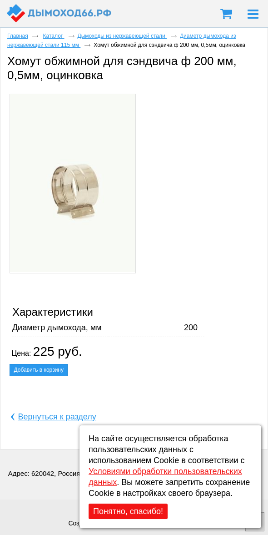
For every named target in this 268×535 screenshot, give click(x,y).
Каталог (54, 36)
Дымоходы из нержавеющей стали (122, 36)
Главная (17, 36)
